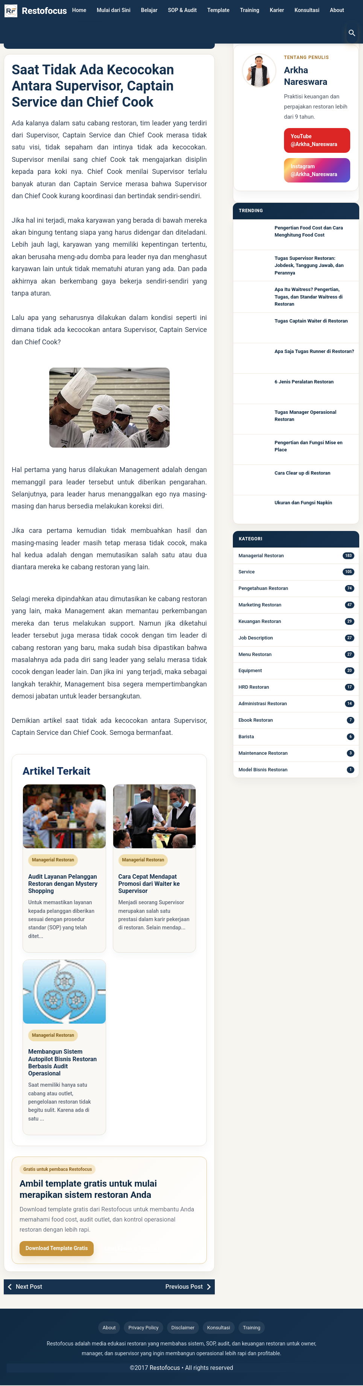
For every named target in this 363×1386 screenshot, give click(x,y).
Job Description (255, 638)
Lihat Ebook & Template (133, 1249)
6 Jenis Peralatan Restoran (304, 382)
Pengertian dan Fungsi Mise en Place (309, 446)
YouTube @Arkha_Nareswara (314, 140)
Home (79, 11)
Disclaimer (183, 1329)
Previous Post (184, 1287)
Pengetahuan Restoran (263, 588)
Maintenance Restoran (263, 753)
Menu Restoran (255, 654)
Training (249, 11)
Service (246, 572)
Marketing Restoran (259, 605)
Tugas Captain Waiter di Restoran (311, 321)
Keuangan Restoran (259, 621)
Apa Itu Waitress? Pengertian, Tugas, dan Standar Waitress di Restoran (309, 297)
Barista (246, 736)
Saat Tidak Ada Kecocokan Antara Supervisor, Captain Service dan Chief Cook (93, 86)
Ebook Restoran (255, 720)
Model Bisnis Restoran (262, 769)
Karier (277, 11)
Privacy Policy (143, 1329)
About (337, 11)
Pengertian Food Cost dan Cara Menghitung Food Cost (309, 231)
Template (218, 11)
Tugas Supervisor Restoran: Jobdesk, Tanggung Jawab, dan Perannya (309, 265)
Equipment (250, 670)
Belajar (149, 11)
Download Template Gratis (57, 1249)
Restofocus (165, 1368)
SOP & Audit (182, 11)
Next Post (29, 1287)
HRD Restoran (253, 687)
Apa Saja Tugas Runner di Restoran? (314, 351)
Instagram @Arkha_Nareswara (314, 170)
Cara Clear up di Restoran (302, 473)
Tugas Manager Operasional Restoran (305, 415)
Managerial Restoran (261, 555)
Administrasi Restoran (262, 703)
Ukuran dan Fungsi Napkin (303, 502)
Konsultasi (307, 11)
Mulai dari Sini (114, 11)
